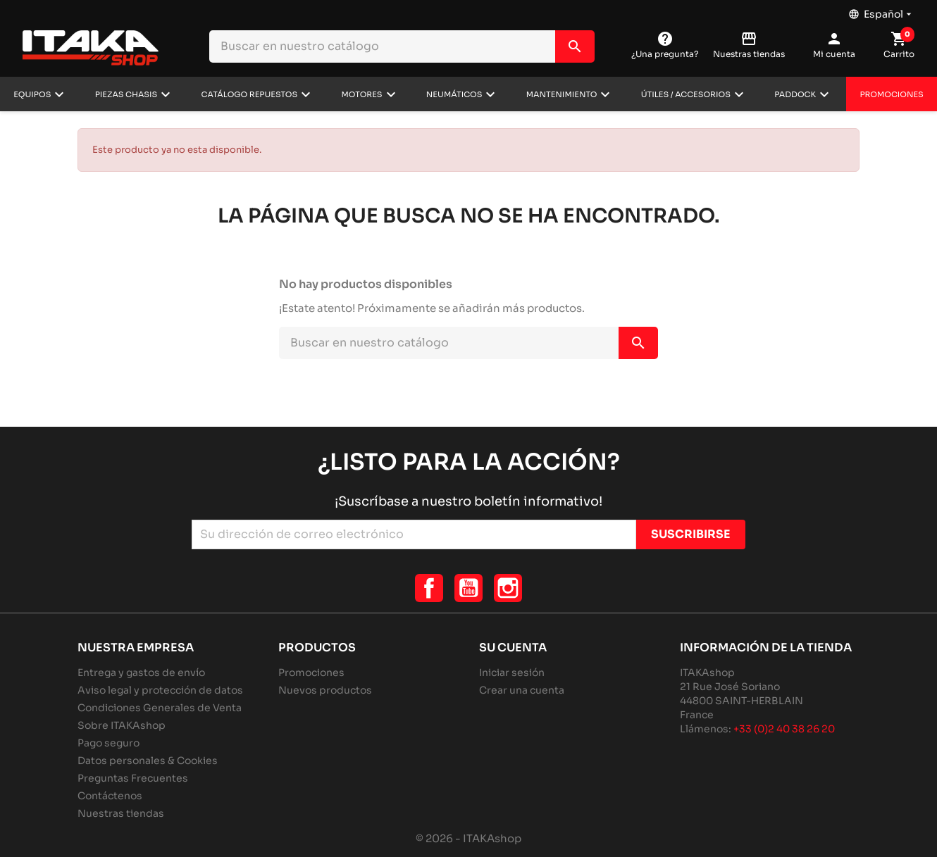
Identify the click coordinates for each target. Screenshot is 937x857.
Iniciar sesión (512, 672)
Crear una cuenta (521, 690)
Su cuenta (513, 647)
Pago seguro (108, 743)
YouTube (468, 588)
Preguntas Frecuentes (132, 778)
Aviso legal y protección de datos (160, 690)
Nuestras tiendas (120, 813)
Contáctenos (109, 795)
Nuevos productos (325, 690)
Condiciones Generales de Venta (159, 707)
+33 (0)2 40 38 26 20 (784, 728)
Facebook (429, 588)
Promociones (891, 94)
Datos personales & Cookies (147, 760)
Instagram (508, 588)
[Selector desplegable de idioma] (881, 10)
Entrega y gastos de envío (141, 672)
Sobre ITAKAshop (121, 725)
